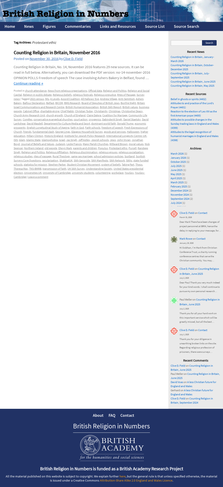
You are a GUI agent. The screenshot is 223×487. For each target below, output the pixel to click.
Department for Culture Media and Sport (67, 123)
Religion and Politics (115, 90)
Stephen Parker (57, 164)
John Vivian (124, 140)
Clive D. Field (73, 58)
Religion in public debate (37, 94)
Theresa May (21, 168)
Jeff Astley (84, 140)
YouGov (129, 172)
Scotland (129, 156)
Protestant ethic (118, 148)
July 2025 (176, 166)
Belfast (50, 103)
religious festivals (83, 94)
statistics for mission (35, 164)
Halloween (133, 131)
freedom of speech (112, 127)
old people (51, 148)
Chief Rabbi (67, 111)
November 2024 (180, 194)
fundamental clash (43, 131)
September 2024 (180, 198)
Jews (113, 140)
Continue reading (28, 83)
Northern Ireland (33, 148)
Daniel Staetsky (132, 119)
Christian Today (84, 111)
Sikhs (129, 160)
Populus (103, 148)
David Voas (177, 382)
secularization (50, 160)
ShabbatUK (66, 160)
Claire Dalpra (94, 115)
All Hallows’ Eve (90, 99)
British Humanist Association (82, 107)
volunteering (102, 172)
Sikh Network (117, 160)
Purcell (133, 148)
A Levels (55, 99)
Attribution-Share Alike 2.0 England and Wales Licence (136, 480)
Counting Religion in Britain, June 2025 (193, 81)
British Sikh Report (110, 107)
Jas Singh (71, 140)
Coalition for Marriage (114, 115)
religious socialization (131, 152)
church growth (54, 115)
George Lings (62, 131)
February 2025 (179, 186)
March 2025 (177, 182)
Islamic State (33, 140)
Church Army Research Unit (29, 115)
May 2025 (176, 174)
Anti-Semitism (126, 99)
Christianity (101, 111)
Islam (22, 140)
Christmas (114, 111)
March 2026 (177, 153)
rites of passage (42, 156)
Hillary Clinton (35, 135)
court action (81, 119)
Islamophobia (50, 140)
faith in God (77, 127)
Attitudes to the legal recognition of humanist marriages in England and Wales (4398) (194, 136)
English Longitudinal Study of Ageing (48, 127)
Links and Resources (118, 26)
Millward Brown (118, 144)
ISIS (16, 140)
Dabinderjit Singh (112, 119)
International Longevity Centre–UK (126, 135)
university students (83, 172)
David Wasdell (35, 123)
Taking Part (128, 164)
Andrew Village (108, 99)
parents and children (85, 148)
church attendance (36, 90)
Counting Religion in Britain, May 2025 (192, 85)
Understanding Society (99, 168)
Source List (155, 26)
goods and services (115, 131)
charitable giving (49, 111)
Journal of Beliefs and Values (37, 144)
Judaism (60, 144)
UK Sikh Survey (76, 168)
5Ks (47, 99)
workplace (118, 172)
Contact (202, 213)
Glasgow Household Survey (87, 131)
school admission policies (108, 156)
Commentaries (78, 26)
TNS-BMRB (35, 168)
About (98, 415)
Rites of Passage (126, 94)
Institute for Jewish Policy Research (84, 135)
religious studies (23, 156)
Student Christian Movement (83, 164)
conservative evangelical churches (53, 119)
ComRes (27, 119)
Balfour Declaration (34, 103)
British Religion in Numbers (111, 426)
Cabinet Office (31, 111)
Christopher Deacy (132, 111)
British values (130, 107)
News (29, 26)
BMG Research (72, 103)
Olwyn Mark (65, 148)
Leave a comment (38, 177)
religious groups (108, 152)
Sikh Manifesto (99, 160)
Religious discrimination (84, 152)
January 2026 (178, 157)
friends (27, 131)
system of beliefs (111, 164)
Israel (62, 140)
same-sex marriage (82, 156)
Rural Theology (61, 156)
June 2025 (176, 170)
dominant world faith (103, 123)
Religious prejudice (105, 94)
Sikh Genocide (82, 160)
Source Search (186, 26)
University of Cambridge (57, 172)
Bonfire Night (128, 103)
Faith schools (92, 127)
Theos (138, 164)
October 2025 (178, 161)
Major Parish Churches (95, 144)
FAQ (112, 415)
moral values (136, 144)
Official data (95, 90)
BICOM (59, 103)
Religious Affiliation (57, 152)
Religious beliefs (62, 94)
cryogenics (95, 119)
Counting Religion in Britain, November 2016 (57, 52)
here (122, 476)
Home (10, 26)
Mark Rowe (186, 238)
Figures (49, 26)
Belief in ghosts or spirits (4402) (188, 99)
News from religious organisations (67, 90)
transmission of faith (54, 168)
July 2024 (176, 203)
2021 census (37, 99)
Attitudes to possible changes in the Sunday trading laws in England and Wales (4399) (195, 124)
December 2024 (179, 190)
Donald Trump (125, 123)
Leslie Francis (74, 144)
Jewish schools (100, 140)
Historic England (53, 135)
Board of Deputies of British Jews (100, 103)
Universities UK (33, 172)
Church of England (75, 115)
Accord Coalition (70, 99)
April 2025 (176, 178)
